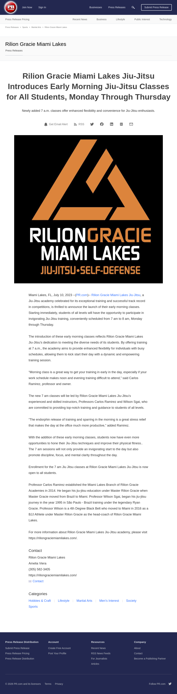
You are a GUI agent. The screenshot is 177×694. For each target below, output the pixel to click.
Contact (36, 581)
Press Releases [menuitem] (116, 7)
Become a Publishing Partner (150, 658)
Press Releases (12, 27)
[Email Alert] (46, 124)
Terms (48, 684)
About (137, 648)
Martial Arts (36, 27)
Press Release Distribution (19, 658)
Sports (25, 27)
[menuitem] (133, 7)
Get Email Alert (58, 124)
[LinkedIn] (111, 124)
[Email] (131, 124)
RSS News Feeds (100, 653)
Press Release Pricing (17, 653)
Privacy (59, 684)
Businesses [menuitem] (95, 7)
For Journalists (99, 658)
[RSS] (76, 124)
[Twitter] (92, 124)
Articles (95, 663)
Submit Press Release (156, 7)
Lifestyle (63, 600)
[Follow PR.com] (168, 684)
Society (131, 600)
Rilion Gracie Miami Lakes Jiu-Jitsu (115, 295)
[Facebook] (102, 124)
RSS (81, 124)
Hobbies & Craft (40, 600)
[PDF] (121, 124)
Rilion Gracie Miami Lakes (56, 27)
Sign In (42, 7)
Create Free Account (59, 648)
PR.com (81, 295)
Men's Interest (109, 600)
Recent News (98, 648)
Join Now (27, 7)
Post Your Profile (57, 653)
